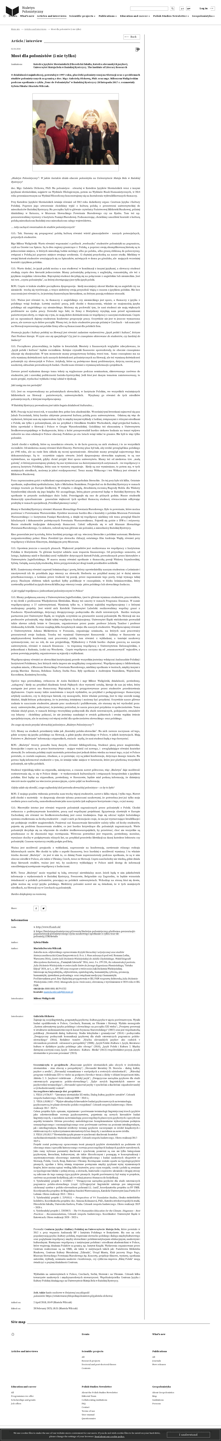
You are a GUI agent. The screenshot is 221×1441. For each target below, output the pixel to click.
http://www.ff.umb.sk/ (48, 927)
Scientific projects (81, 16)
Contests (86, 1368)
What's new (27, 16)
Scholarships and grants (23, 1400)
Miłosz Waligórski (44, 998)
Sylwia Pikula (40, 942)
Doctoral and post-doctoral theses (99, 1364)
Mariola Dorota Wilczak (47, 948)
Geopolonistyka (202, 16)
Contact (85, 1407)
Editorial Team (89, 1396)
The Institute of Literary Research (107, 67)
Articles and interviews (51, 16)
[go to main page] (25, 11)
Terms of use (88, 1411)
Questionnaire (89, 1418)
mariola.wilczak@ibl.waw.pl (58, 992)
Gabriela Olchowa (43, 1016)
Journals (156, 1360)
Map (154, 1396)
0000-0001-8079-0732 (55, 988)
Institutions (158, 1400)
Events (13, 16)
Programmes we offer (22, 1396)
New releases (159, 1364)
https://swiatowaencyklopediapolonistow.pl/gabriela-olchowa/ (79, 1296)
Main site (15, 29)
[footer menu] (13, 1334)
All (83, 1357)
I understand (188, 1434)
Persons (156, 1403)
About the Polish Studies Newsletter (100, 1392)
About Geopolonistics (163, 1392)
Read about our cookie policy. (110, 1436)
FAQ (84, 1403)
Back (133, 36)
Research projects (91, 1360)
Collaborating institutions (94, 1400)
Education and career (134, 16)
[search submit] (172, 9)
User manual (88, 1414)
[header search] (149, 9)
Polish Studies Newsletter (170, 16)
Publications (107, 16)
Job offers (16, 1403)
